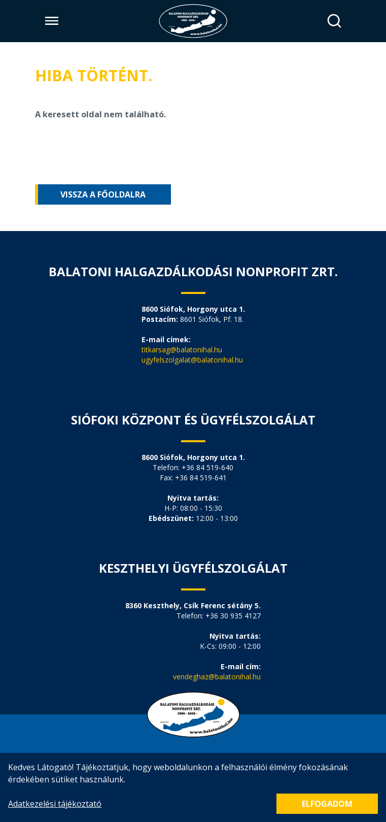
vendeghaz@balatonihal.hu (217, 676)
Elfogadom (327, 803)
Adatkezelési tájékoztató (54, 803)
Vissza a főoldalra (103, 194)
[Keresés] (334, 21)
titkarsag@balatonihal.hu (182, 349)
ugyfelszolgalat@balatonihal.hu (192, 360)
